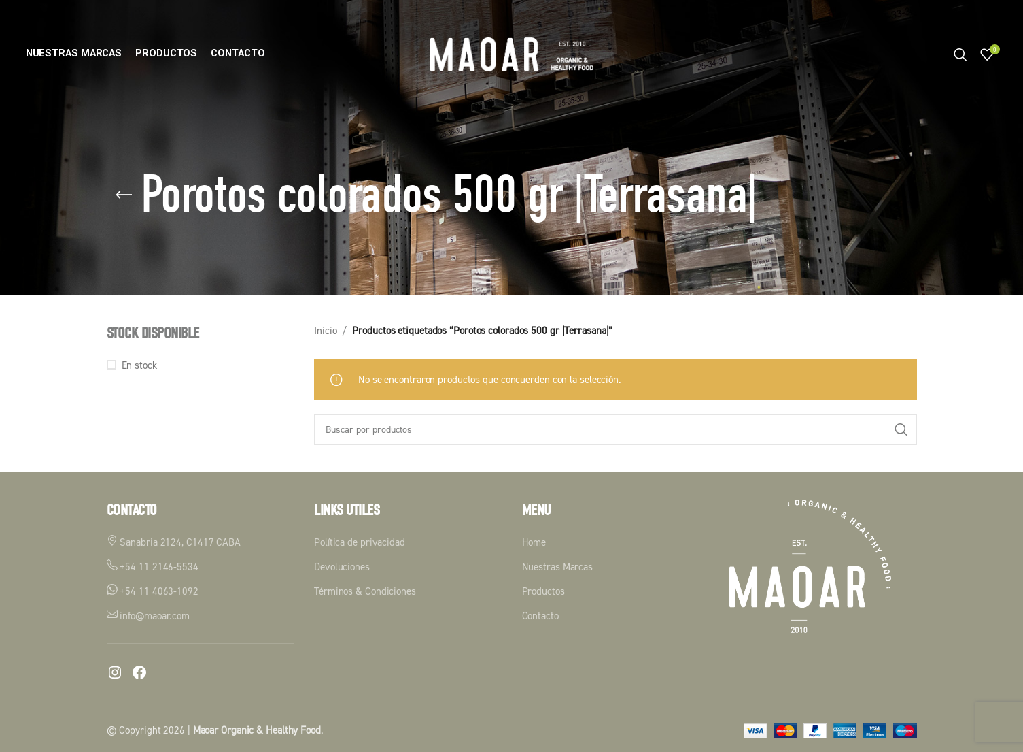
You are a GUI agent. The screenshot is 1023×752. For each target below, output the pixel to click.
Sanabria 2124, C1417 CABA (174, 542)
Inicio (325, 330)
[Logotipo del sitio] (511, 53)
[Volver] (124, 195)
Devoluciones (342, 566)
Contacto (540, 615)
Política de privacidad (359, 542)
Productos (543, 591)
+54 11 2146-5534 (152, 566)
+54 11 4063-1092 (152, 591)
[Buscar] (960, 54)
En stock (139, 365)
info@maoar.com (148, 615)
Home (534, 542)
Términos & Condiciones (365, 591)
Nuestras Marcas (557, 566)
